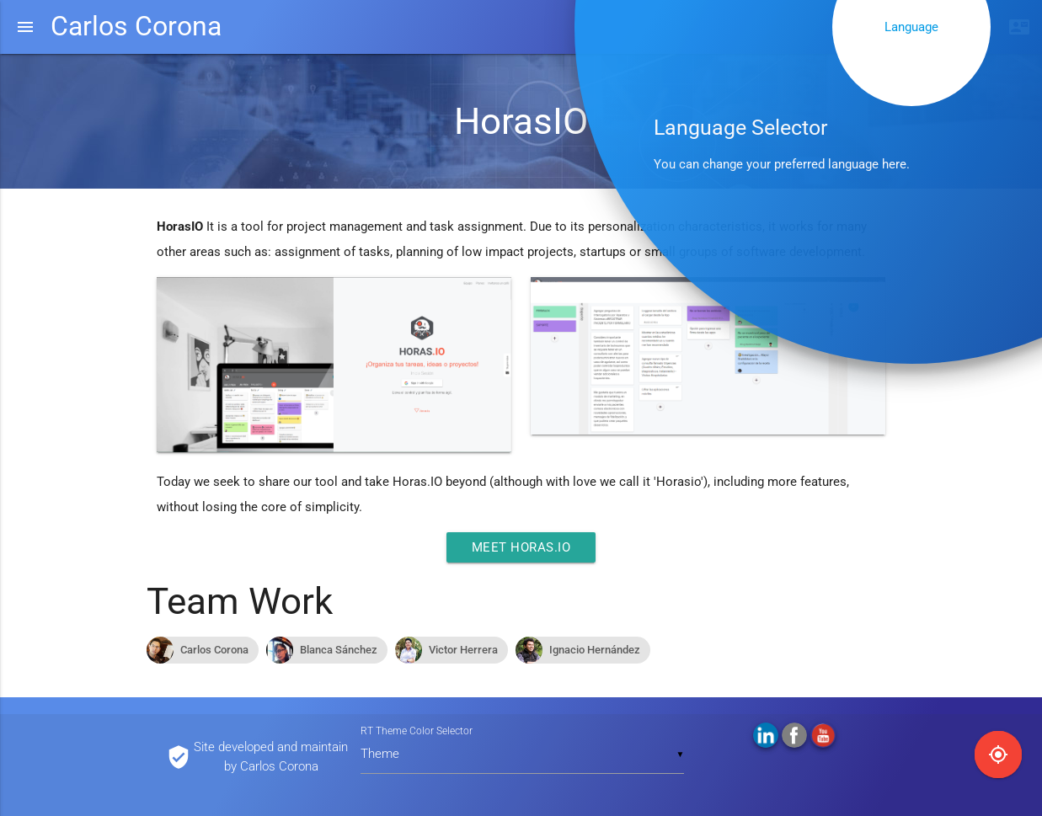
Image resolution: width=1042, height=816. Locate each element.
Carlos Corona (136, 26)
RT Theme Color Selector (417, 731)
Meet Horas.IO (521, 547)
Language (911, 27)
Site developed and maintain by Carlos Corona (271, 756)
